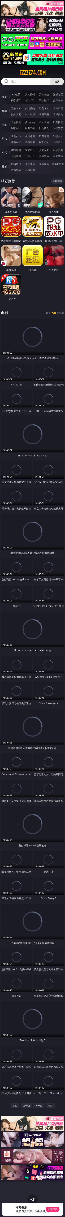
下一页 (38, 1105)
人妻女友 (44, 150)
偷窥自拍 (16, 136)
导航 (4, 167)
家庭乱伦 (30, 150)
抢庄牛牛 (58, 100)
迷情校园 (16, 156)
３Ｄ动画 (58, 108)
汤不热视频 (58, 164)
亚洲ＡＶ (16, 108)
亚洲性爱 (16, 122)
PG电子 (16, 94)
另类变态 (58, 128)
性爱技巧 (58, 156)
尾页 (50, 1105)
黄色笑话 (44, 156)
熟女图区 (44, 142)
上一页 (26, 1105)
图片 (4, 139)
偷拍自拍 (30, 122)
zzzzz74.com (32, 72)
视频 (4, 111)
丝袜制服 (30, 114)
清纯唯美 (30, 142)
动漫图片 (58, 136)
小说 (4, 153)
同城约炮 (16, 164)
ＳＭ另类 (58, 114)
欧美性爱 (58, 122)
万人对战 (44, 94)
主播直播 (44, 114)
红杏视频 (16, 170)
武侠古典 (58, 150)
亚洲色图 (30, 136)
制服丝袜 (16, 128)
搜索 (57, 81)
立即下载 (52, 1209)
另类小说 (30, 156)
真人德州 (30, 94)
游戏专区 (58, 94)
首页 (14, 1105)
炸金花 (30, 100)
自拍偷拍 (30, 108)
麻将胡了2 (16, 100)
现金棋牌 (44, 100)
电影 (4, 125)
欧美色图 (44, 136)
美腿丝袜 (16, 142)
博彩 (4, 97)
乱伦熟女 (44, 128)
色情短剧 (30, 170)
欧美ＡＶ (44, 108)
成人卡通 (44, 122)
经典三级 (30, 128)
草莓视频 (44, 164)
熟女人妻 (16, 114)
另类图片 (58, 142)
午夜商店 (30, 164)
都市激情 (16, 150)
